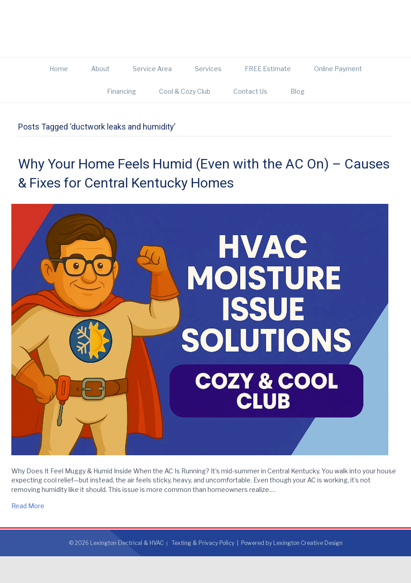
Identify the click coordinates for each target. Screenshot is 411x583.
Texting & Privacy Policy (203, 569)
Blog (297, 118)
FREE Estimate (268, 95)
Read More (27, 532)
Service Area (152, 95)
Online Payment (338, 95)
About (100, 95)
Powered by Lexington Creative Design (292, 569)
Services (208, 95)
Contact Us (250, 118)
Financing (121, 118)
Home (58, 95)
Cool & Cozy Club (184, 118)
